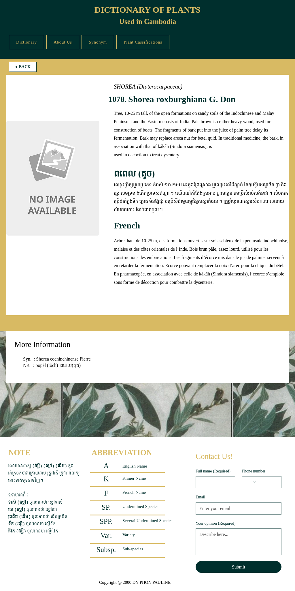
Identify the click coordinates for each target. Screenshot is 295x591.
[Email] (237, 508)
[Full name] (213, 482)
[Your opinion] (238, 541)
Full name (213, 471)
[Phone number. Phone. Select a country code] (251, 482)
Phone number (253, 471)
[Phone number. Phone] (267, 482)
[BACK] (23, 67)
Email (200, 497)
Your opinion (215, 523)
